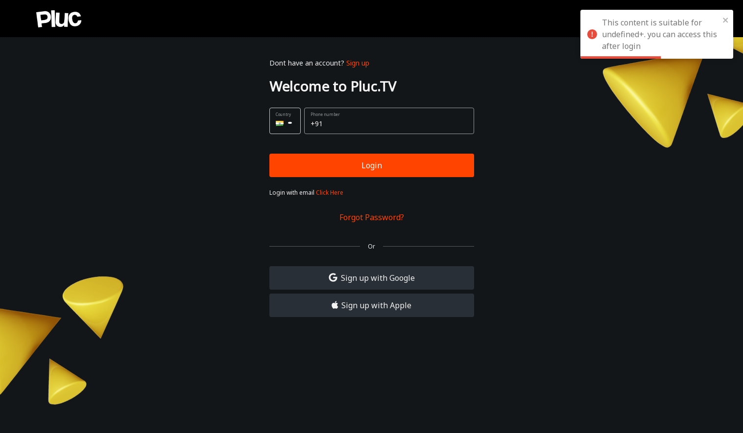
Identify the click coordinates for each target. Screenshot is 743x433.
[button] (285, 121)
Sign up (357, 63)
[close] (725, 19)
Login (371, 165)
